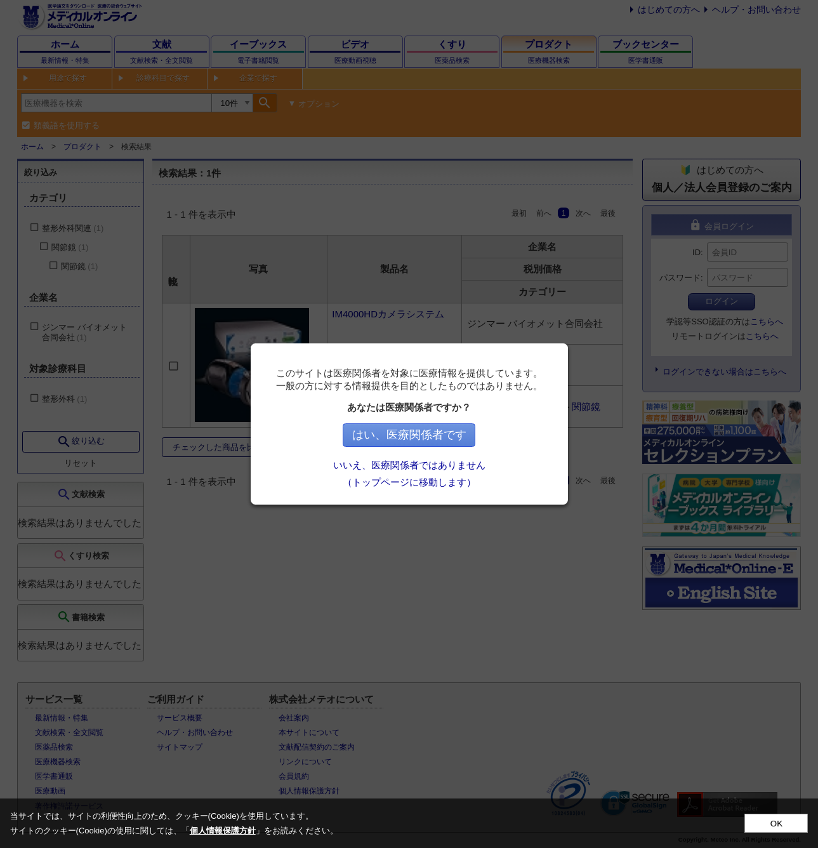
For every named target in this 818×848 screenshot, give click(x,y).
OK (776, 823)
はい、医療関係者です (409, 434)
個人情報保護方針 (223, 830)
